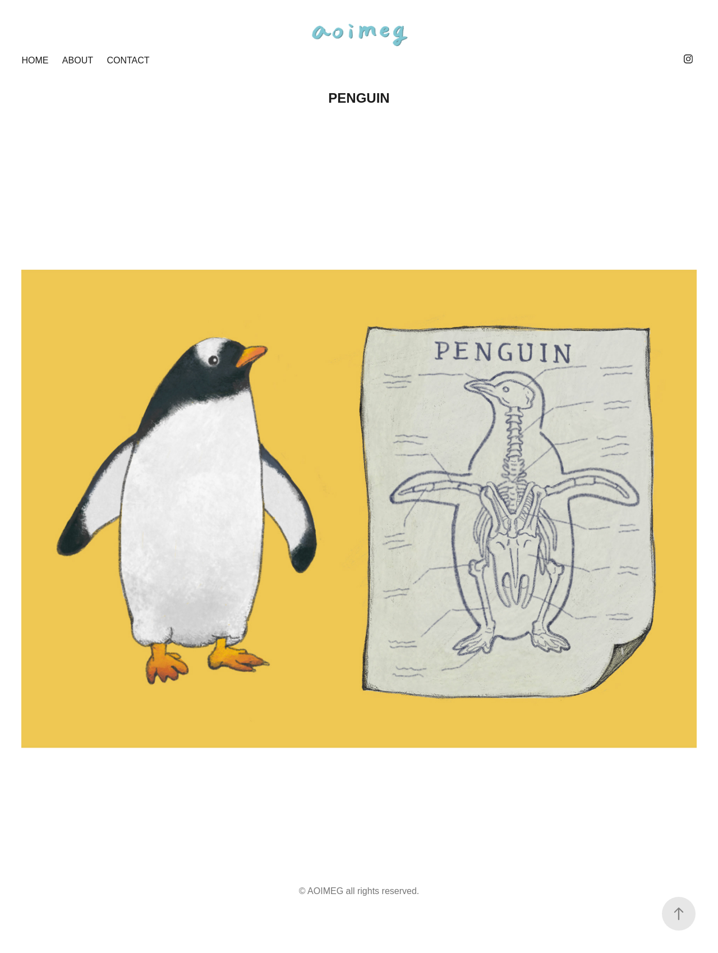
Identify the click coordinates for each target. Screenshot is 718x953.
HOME (34, 60)
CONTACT (128, 60)
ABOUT (77, 60)
